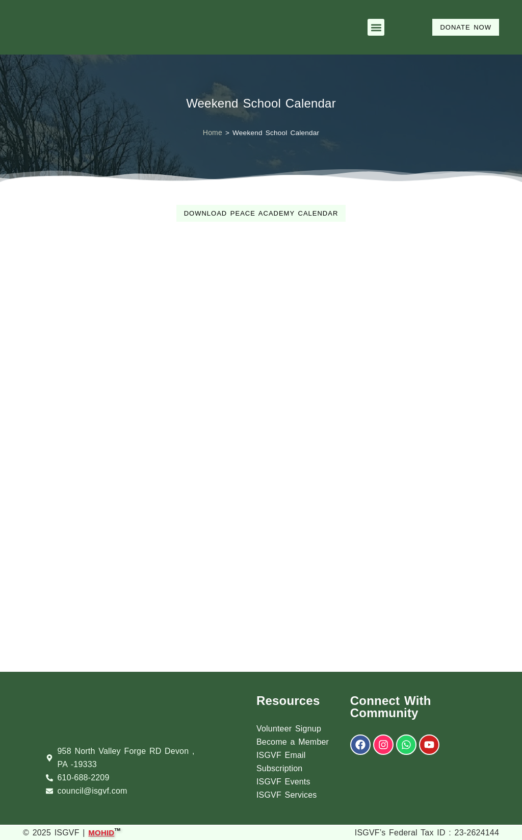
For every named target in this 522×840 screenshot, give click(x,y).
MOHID (101, 831)
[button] (376, 27)
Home (212, 132)
